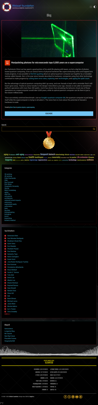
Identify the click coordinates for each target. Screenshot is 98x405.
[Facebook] (65, 396)
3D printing (8, 174)
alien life (7, 194)
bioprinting (8, 218)
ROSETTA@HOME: (36, 387)
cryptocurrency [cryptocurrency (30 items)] (87, 154)
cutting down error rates (38, 78)
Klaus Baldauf (12, 270)
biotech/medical (10, 220)
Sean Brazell (11, 288)
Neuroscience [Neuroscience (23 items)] (18, 160)
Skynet (6, 188)
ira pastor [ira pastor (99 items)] (73, 157)
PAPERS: (52, 387)
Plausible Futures (10, 338)
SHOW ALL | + (7, 314)
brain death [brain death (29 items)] (77, 154)
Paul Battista (11, 251)
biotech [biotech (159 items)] (52, 154)
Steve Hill (10, 293)
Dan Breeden (11, 246)
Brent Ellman (11, 298)
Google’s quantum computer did (53, 98)
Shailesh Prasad (12, 249)
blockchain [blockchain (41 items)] (72, 155)
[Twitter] (69, 396)
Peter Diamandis (10, 178)
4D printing (8, 176)
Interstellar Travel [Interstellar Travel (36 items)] (65, 157)
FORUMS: (44, 390)
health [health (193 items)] (31, 157)
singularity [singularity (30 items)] (56, 160)
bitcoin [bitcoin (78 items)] (67, 155)
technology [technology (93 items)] (73, 160)
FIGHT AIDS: (39, 381)
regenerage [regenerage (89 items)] (33, 160)
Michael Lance (12, 301)
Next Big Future (9, 336)
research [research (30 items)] (49, 160)
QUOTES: (52, 390)
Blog (49, 15)
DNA (6, 180)
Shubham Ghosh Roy (14, 241)
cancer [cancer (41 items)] (81, 155)
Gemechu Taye (12, 254)
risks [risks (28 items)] (52, 160)
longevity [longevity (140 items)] (8, 160)
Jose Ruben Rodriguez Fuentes (17, 262)
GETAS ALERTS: (54, 372)
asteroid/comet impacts (12, 200)
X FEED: (37, 375)
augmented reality (10, 204)
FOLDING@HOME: (37, 384)
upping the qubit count (80, 78)
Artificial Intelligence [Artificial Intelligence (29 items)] (29, 154)
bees (6, 208)
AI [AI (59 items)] (9, 155)
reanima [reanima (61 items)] (26, 160)
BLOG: (51, 375)
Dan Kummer (11, 264)
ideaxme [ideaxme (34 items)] (49, 157)
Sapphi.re (32, 397)
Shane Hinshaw (12, 283)
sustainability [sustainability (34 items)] (65, 160)
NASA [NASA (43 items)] (14, 160)
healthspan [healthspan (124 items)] (39, 157)
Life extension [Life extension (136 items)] (82, 157)
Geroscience (8, 329)
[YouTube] (76, 396)
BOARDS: (52, 378)
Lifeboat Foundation (13, 397)
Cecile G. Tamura (13, 272)
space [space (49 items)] (60, 160)
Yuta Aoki (10, 275)
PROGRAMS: (53, 384)
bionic (6, 216)
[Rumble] (80, 396)
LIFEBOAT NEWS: (54, 369)
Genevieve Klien (12, 236)
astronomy (8, 202)
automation (8, 206)
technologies (63, 78)
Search (94, 129)
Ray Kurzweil (8, 182)
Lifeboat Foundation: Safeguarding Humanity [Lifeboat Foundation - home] (44, 7)
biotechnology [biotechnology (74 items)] (60, 155)
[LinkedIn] (73, 396)
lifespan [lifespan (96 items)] (91, 157)
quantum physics (21, 107)
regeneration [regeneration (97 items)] (42, 160)
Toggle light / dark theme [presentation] (95, 7)
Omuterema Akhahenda (15, 267)
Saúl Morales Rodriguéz (15, 238)
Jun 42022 (7, 63)
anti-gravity (8, 196)
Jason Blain (11, 304)
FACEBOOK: (36, 369)
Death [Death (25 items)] (94, 154)
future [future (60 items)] (19, 157)
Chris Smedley (12, 312)
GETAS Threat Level (49, 362)
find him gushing (37, 74)
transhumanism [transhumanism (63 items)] (81, 160)
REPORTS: (52, 381)
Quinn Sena (13, 107)
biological (7, 214)
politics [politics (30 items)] (22, 160)
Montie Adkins (12, 306)
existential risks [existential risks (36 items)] (8, 157)
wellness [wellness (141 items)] (90, 160)
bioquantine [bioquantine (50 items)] (37, 154)
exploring (51, 78)
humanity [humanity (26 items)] (45, 157)
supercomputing (30, 107)
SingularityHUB (9, 341)
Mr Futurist (8, 333)
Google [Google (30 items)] (26, 157)
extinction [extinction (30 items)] (15, 157)
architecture (8, 198)
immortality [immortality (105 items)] (56, 157)
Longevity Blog (9, 331)
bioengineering (9, 212)
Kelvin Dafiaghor (13, 257)
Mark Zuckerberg (10, 190)
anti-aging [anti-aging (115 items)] (20, 154)
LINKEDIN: (37, 372)
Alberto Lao (11, 280)
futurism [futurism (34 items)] (23, 157)
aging (6, 192)
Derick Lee (10, 277)
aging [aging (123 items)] (6, 154)
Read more (49, 113)
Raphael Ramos (12, 285)
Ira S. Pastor (11, 309)
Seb (8, 296)
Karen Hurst (11, 259)
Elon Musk (8, 184)
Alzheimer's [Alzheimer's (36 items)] (13, 155)
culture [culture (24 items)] (91, 154)
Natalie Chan (11, 291)
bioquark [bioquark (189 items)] (44, 154)
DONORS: (42, 378)
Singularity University (11, 186)
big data (7, 210)
